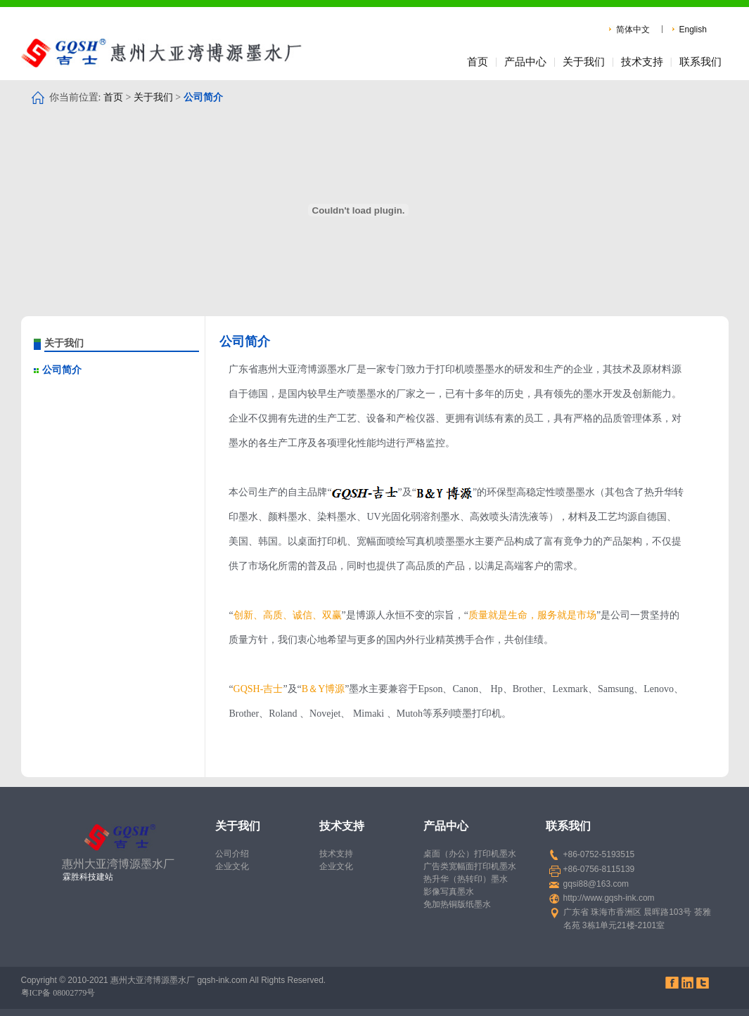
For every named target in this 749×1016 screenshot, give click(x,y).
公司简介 (62, 370)
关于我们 (584, 61)
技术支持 (642, 61)
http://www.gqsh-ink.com (609, 898)
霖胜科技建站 (88, 877)
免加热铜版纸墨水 (457, 904)
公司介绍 (232, 854)
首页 (477, 61)
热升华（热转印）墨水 (465, 879)
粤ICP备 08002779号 (58, 993)
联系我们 (700, 61)
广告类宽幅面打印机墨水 (469, 866)
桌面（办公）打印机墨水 (469, 854)
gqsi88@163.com (596, 884)
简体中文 (633, 29)
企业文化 (232, 866)
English (693, 29)
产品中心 (525, 61)
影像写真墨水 (448, 892)
